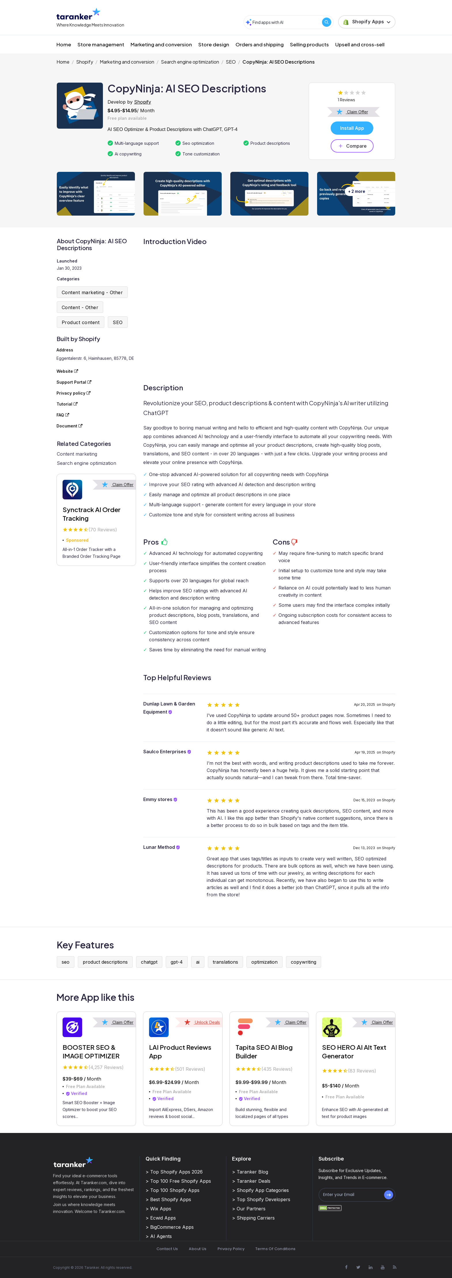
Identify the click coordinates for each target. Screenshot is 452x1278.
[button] (367, 21)
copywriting (303, 962)
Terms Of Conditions (275, 1249)
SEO (231, 62)
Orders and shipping (260, 44)
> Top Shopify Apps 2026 (174, 1172)
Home (63, 44)
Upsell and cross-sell (360, 44)
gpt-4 (177, 962)
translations (225, 962)
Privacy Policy (231, 1249)
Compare (352, 146)
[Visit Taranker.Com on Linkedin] (370, 1267)
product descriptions (105, 962)
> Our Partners (248, 1209)
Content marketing (77, 454)
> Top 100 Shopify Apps (172, 1190)
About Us (197, 1249)
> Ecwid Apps (161, 1218)
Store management (101, 44)
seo (65, 962)
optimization (264, 962)
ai (197, 962)
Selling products (309, 44)
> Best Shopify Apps (168, 1199)
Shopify (84, 62)
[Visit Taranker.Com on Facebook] (346, 1267)
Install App (352, 128)
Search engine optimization (190, 62)
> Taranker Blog (250, 1172)
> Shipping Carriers (253, 1218)
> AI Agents (159, 1236)
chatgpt (149, 962)
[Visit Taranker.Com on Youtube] (382, 1267)
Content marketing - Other (92, 292)
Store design (213, 44)
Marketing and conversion (161, 44)
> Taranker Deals (251, 1181)
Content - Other (80, 307)
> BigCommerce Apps (170, 1227)
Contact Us (167, 1249)
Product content (80, 322)
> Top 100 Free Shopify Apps (178, 1181)
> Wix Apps (158, 1209)
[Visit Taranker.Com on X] (358, 1267)
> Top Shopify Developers (261, 1199)
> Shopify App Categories (260, 1190)
